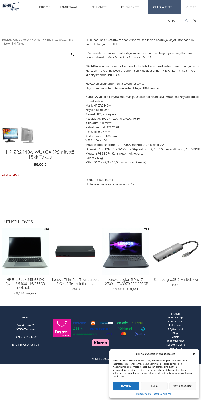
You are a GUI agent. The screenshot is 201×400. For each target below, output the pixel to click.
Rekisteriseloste (175, 344)
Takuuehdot (175, 348)
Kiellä (154, 385)
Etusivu (44, 7)
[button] (194, 353)
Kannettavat (73, 7)
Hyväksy (126, 385)
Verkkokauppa (175, 317)
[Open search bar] (186, 20)
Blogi (175, 333)
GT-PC (176, 20)
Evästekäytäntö (143, 393)
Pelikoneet (104, 7)
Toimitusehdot (175, 340)
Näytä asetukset (182, 385)
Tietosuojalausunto (161, 393)
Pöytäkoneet (134, 7)
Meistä (175, 337)
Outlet (191, 7)
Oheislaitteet (167, 7)
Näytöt (36, 39)
